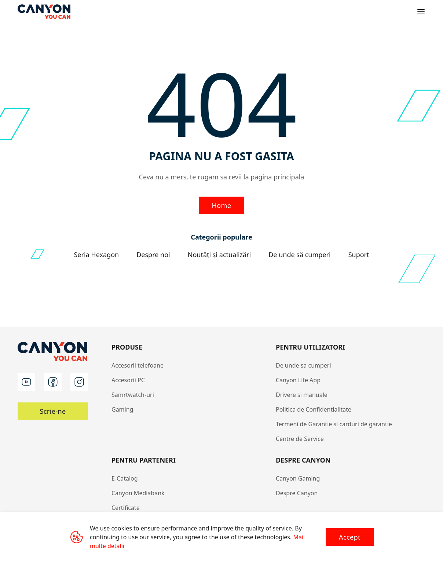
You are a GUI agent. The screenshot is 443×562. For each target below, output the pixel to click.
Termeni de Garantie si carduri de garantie (334, 424)
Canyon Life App (298, 380)
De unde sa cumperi (303, 365)
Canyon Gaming (298, 478)
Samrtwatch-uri (132, 395)
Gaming (122, 409)
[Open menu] (421, 11)
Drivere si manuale (301, 395)
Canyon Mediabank (138, 493)
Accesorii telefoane (137, 365)
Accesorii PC (128, 380)
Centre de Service (300, 439)
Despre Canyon (297, 493)
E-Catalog (124, 478)
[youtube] (26, 382)
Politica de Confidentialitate (313, 409)
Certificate (125, 508)
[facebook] (53, 382)
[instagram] (79, 382)
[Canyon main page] (44, 11)
